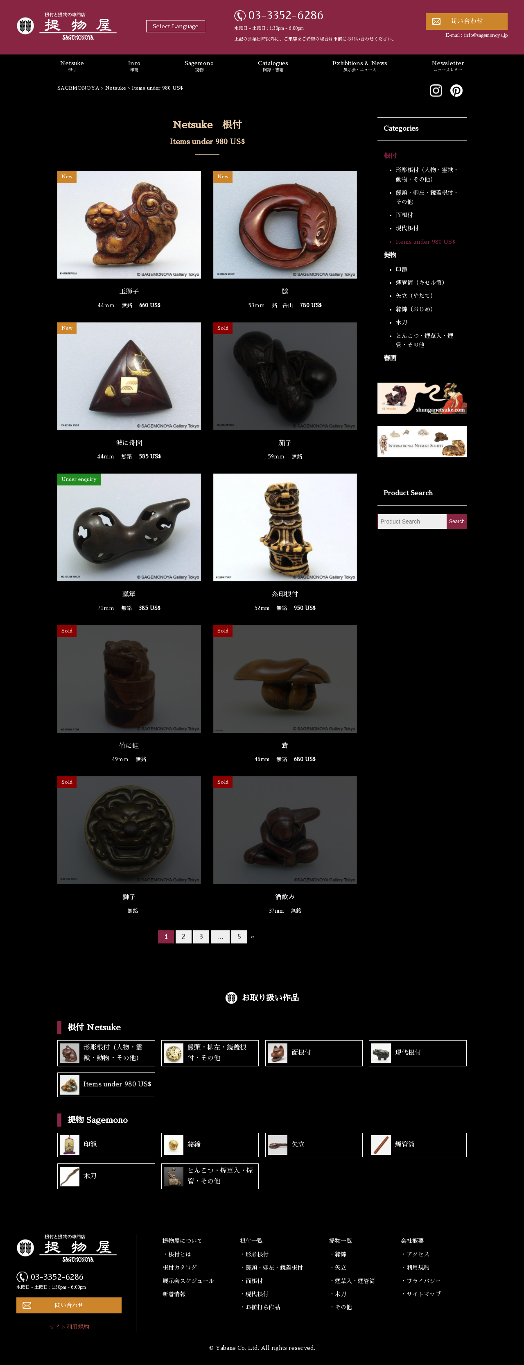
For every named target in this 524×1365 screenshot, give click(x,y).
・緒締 (337, 1254)
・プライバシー (421, 1281)
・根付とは (177, 1254)
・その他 (340, 1307)
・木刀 (337, 1294)
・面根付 (251, 1281)
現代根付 (407, 228)
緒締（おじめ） (416, 309)
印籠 (401, 269)
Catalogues (273, 66)
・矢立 (337, 1267)
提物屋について (183, 1241)
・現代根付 (254, 1294)
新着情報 (174, 1294)
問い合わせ (466, 21)
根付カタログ (180, 1267)
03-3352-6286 (286, 15)
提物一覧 (340, 1241)
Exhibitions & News (359, 66)
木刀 (401, 322)
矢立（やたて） (416, 296)
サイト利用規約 (69, 1327)
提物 (390, 255)
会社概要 (412, 1241)
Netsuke (72, 66)
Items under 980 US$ (425, 242)
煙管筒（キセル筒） (421, 283)
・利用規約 (415, 1267)
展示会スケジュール (188, 1281)
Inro (134, 66)
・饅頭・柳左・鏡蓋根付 (271, 1267)
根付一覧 (251, 1241)
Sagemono (199, 66)
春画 (390, 358)
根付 (390, 156)
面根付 (404, 215)
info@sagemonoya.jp (486, 35)
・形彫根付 (254, 1254)
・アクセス (415, 1254)
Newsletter (447, 66)
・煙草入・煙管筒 (352, 1281)
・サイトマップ (421, 1294)
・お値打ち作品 (260, 1307)
